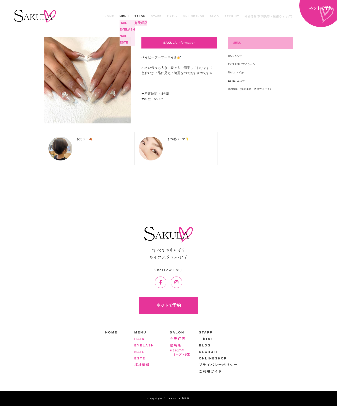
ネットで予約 (168, 305)
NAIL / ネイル (236, 72)
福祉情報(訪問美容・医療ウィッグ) (269, 16)
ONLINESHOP (193, 16)
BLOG (214, 16)
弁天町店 (177, 339)
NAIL (139, 352)
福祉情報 (142, 365)
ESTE (139, 358)
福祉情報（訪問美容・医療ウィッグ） (250, 89)
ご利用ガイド (210, 371)
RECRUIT (232, 16)
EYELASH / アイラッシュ (243, 64)
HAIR (139, 339)
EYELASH (144, 345)
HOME (109, 16)
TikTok (172, 16)
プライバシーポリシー (218, 365)
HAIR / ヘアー (236, 56)
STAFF (156, 16)
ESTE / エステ (236, 80)
